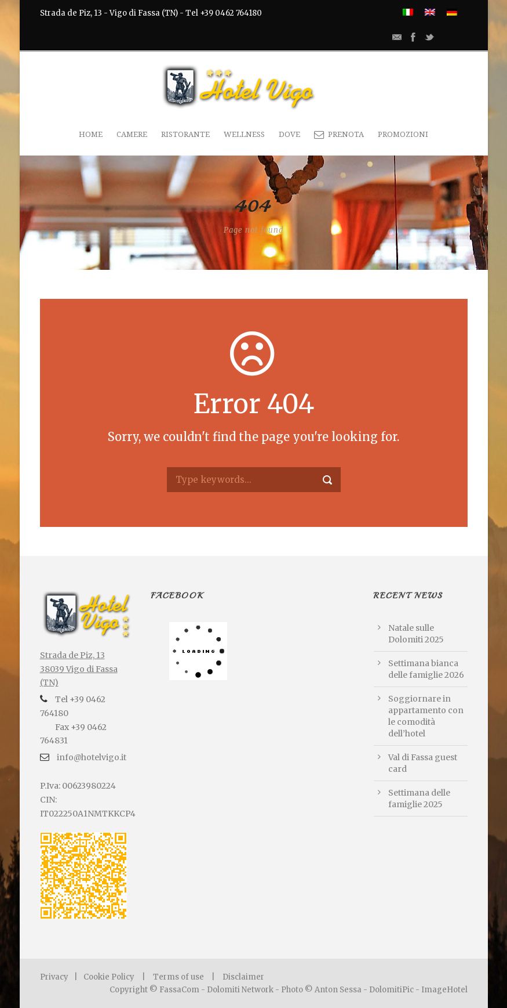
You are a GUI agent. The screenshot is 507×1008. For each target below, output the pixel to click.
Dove (289, 134)
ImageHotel (444, 990)
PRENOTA (339, 134)
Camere (131, 134)
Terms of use (178, 977)
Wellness (244, 134)
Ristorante (185, 134)
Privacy (54, 977)
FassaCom (180, 990)
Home (91, 134)
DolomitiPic (391, 990)
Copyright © (134, 990)
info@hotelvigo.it (90, 757)
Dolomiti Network (240, 990)
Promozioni (403, 134)
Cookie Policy (108, 977)
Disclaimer (243, 977)
